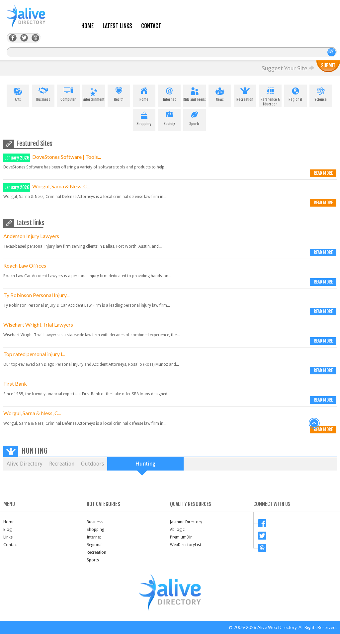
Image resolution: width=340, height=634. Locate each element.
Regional (295, 93)
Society (169, 117)
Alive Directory (24, 464)
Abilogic (177, 529)
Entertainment (93, 93)
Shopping (144, 117)
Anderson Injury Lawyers (31, 236)
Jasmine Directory (186, 522)
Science (320, 93)
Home (87, 26)
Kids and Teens (194, 93)
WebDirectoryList (185, 544)
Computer (68, 93)
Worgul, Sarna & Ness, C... (61, 186)
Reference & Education (270, 95)
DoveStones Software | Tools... (66, 157)
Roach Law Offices (24, 265)
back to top (314, 423)
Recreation (245, 93)
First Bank (15, 383)
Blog (7, 529)
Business (43, 93)
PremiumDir (181, 537)
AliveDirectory (33, 20)
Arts (18, 93)
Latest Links (117, 26)
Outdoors (92, 464)
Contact (151, 26)
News (220, 93)
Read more (323, 173)
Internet (169, 93)
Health (119, 93)
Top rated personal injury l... (34, 354)
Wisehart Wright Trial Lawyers (38, 324)
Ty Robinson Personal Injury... (36, 295)
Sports (194, 117)
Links (8, 537)
